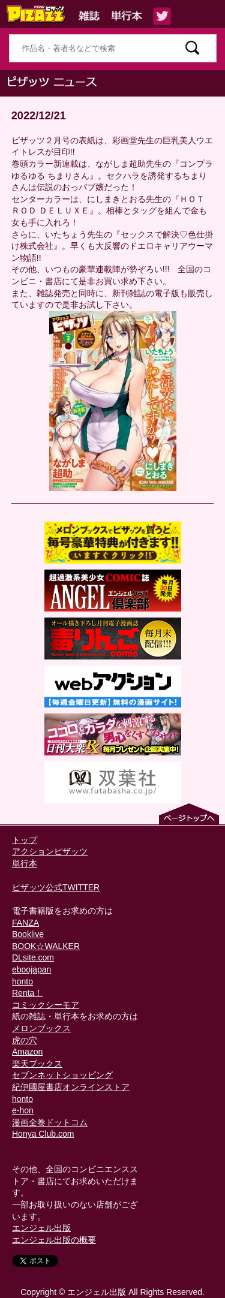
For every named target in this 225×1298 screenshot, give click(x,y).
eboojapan (31, 969)
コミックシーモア (45, 1005)
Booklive (28, 934)
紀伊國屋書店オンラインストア (71, 1087)
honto (22, 981)
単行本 (24, 863)
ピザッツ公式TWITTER (56, 887)
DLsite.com (33, 957)
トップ (24, 840)
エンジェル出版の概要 (54, 1240)
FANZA (25, 922)
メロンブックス (41, 1028)
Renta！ (27, 993)
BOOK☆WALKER (46, 946)
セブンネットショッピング (62, 1075)
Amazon (27, 1051)
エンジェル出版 (41, 1228)
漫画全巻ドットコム (50, 1122)
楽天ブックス (37, 1063)
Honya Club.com (43, 1134)
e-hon (23, 1110)
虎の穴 (24, 1040)
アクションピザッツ (50, 851)
